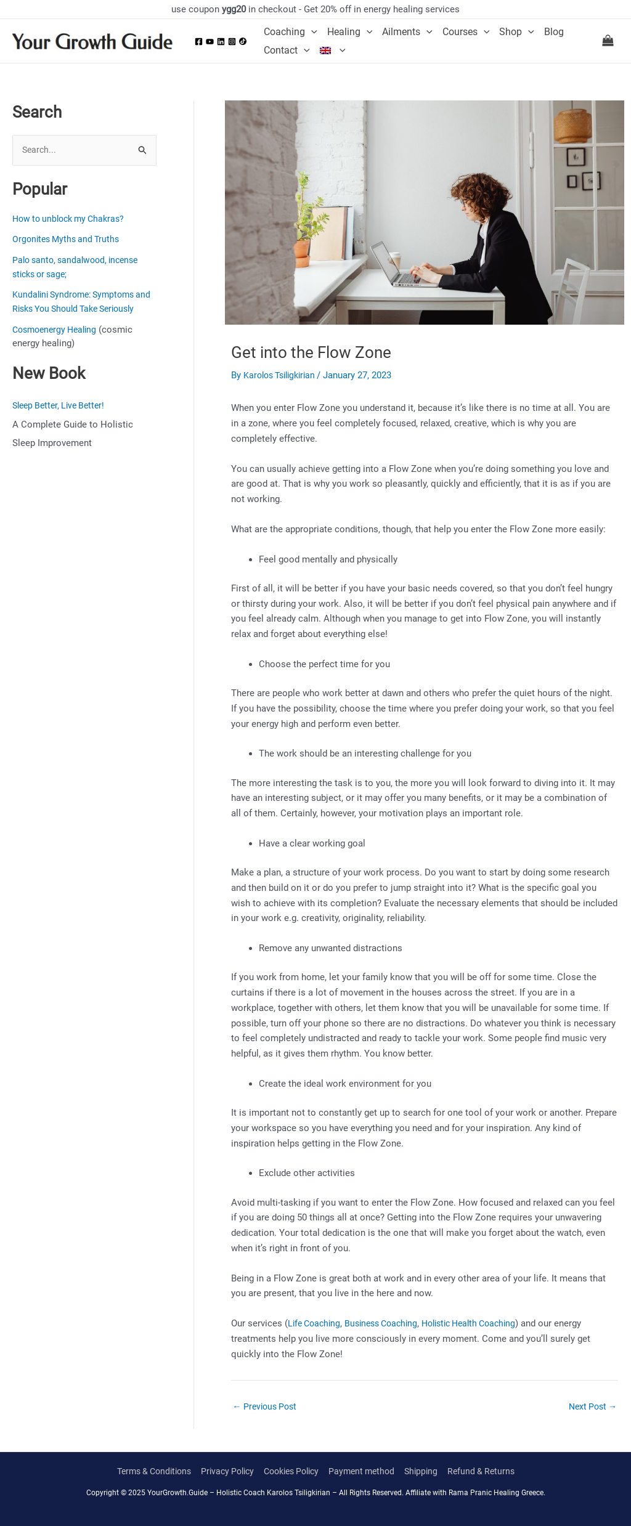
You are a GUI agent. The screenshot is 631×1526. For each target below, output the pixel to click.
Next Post (590, 1406)
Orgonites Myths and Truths (69, 239)
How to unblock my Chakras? (72, 219)
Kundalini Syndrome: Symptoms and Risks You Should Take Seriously (77, 309)
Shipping (430, 1471)
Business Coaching (388, 1323)
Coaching (290, 32)
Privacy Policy (222, 1471)
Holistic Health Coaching (483, 1323)
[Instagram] (232, 42)
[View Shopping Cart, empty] (608, 41)
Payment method (368, 1471)
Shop (516, 32)
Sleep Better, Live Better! (62, 420)
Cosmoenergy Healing (58, 343)
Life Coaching (316, 1323)
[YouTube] (210, 42)
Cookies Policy (292, 1471)
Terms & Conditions (143, 1471)
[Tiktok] (242, 41)
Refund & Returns (493, 1471)
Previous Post (266, 1406)
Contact (287, 50)
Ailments (407, 32)
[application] (311, 32)
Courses (466, 32)
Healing (350, 32)
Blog (554, 32)
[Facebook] (199, 42)
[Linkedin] (221, 42)
